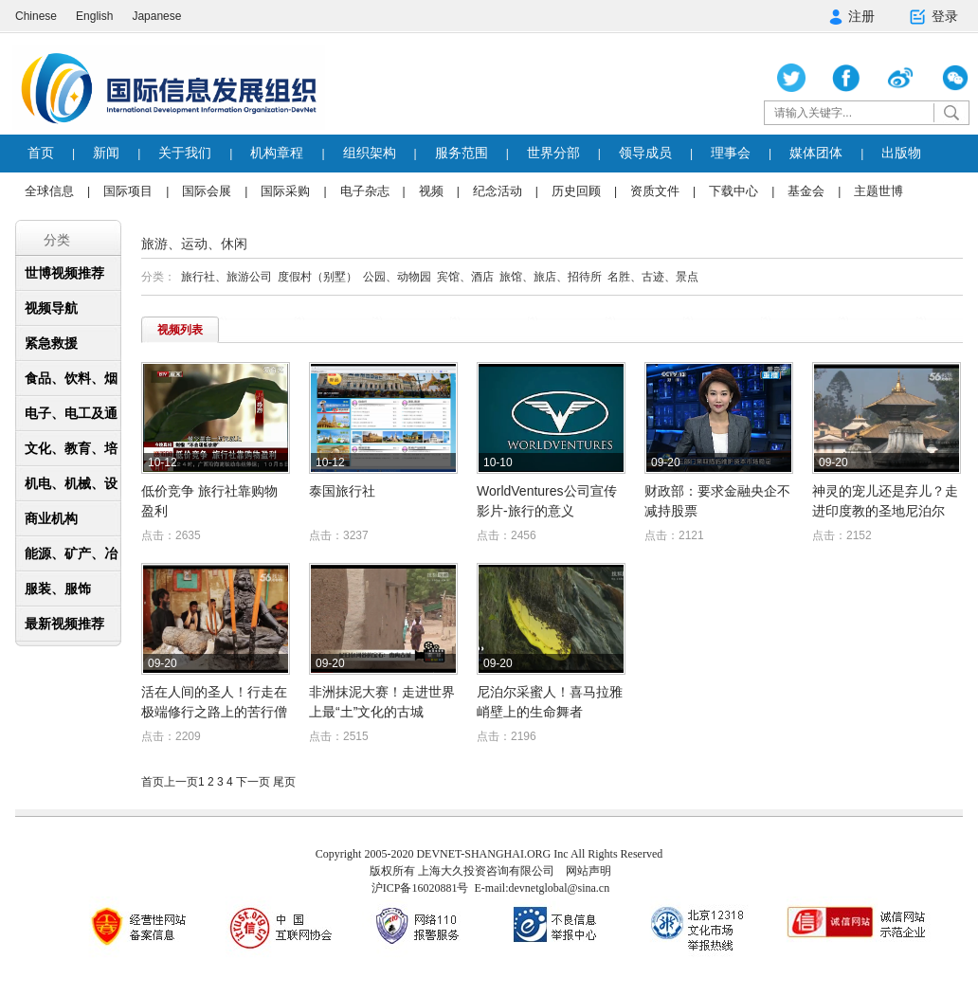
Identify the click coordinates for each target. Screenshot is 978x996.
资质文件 (654, 191)
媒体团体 (815, 153)
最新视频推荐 (64, 623)
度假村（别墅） (317, 276)
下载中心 (733, 191)
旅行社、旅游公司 (226, 276)
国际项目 (128, 191)
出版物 (901, 153)
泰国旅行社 (342, 490)
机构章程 (276, 153)
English (94, 16)
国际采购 (285, 191)
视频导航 (51, 308)
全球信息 (49, 191)
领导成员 (645, 153)
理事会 (731, 153)
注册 (851, 17)
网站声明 (588, 871)
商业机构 (51, 518)
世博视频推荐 (64, 273)
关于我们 (184, 153)
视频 (431, 191)
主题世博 (878, 191)
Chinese (36, 16)
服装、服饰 (58, 588)
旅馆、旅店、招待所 (550, 276)
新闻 (106, 153)
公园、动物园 (397, 276)
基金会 (806, 191)
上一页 (181, 781)
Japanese (156, 16)
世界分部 (553, 153)
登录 (933, 17)
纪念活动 (497, 191)
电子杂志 (364, 191)
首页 (40, 153)
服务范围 (461, 153)
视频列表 (180, 329)
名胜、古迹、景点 (652, 276)
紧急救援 (51, 343)
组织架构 (369, 153)
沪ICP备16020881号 (420, 888)
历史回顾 (576, 191)
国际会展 (206, 191)
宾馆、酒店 (465, 276)
